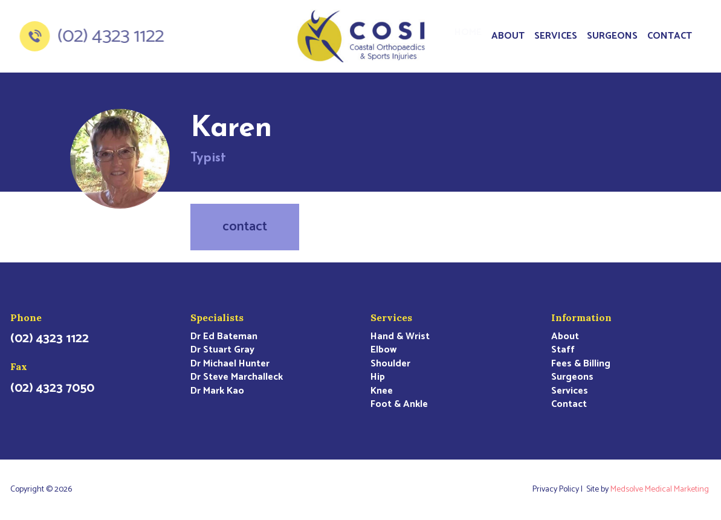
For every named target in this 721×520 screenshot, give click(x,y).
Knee (381, 391)
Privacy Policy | (559, 490)
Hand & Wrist (400, 336)
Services (555, 36)
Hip (377, 377)
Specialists (217, 317)
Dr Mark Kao (217, 391)
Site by (648, 490)
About (508, 36)
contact (244, 227)
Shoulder (390, 364)
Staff (563, 350)
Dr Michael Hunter (230, 364)
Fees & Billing (580, 364)
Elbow (383, 350)
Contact (669, 36)
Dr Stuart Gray (222, 350)
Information (581, 317)
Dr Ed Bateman (223, 336)
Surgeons (612, 36)
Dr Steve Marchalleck (236, 377)
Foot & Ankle (399, 404)
